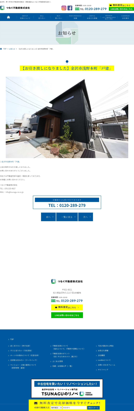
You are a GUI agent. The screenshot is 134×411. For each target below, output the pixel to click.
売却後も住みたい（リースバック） (24, 360)
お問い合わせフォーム (106, 365)
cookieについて (104, 360)
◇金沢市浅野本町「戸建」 (10, 161)
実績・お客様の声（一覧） (62, 366)
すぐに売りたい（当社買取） (21, 350)
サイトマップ (103, 369)
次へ (85, 216)
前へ (48, 216)
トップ (8, 17)
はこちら (122, 5)
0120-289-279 (95, 9)
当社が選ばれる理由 (106, 346)
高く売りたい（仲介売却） (20, 346)
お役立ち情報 (92, 17)
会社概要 (101, 355)
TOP (4, 49)
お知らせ (12, 49)
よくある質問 (57, 361)
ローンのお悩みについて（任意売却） (25, 355)
